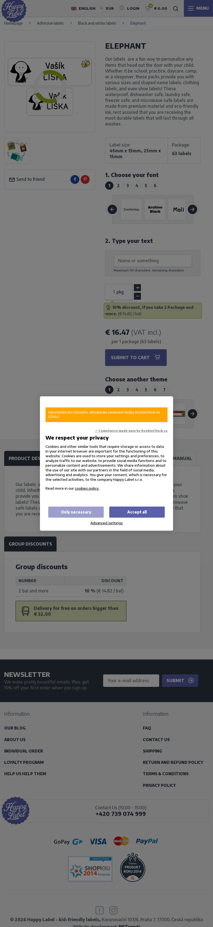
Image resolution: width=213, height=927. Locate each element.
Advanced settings (106, 522)
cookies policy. (87, 488)
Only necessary (76, 512)
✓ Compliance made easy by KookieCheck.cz (131, 430)
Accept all (137, 512)
